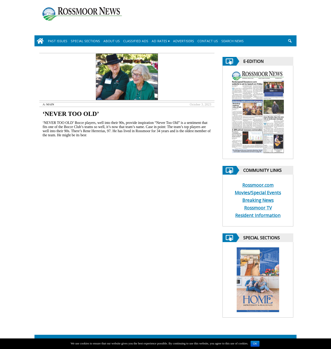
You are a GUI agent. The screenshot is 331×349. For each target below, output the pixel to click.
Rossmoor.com (258, 185)
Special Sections (85, 41)
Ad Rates (159, 41)
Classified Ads (135, 41)
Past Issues (57, 41)
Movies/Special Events (258, 193)
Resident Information (257, 215)
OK (255, 343)
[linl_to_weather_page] (274, 18)
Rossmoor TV (258, 208)
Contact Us (207, 41)
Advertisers (183, 41)
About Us (111, 41)
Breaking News (258, 200)
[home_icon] (40, 41)
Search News (232, 41)
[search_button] (290, 40)
